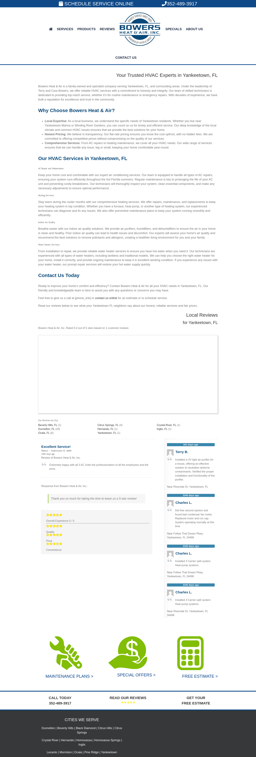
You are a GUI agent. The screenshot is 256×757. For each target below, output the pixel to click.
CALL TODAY (60, 698)
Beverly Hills (65, 728)
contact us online (106, 298)
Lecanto (52, 752)
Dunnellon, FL (46, 428)
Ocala (78, 752)
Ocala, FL (44, 432)
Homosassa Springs (107, 740)
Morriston (66, 752)
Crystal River (50, 740)
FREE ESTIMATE (196, 703)
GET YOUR (196, 698)
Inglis (81, 744)
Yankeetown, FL (106, 432)
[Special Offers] (128, 636)
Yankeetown (109, 752)
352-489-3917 (179, 3)
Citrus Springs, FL (108, 425)
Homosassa (84, 740)
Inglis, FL (162, 428)
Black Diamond (86, 728)
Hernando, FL (105, 428)
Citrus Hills (105, 728)
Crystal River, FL (166, 425)
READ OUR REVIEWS (128, 698)
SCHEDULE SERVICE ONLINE (96, 3)
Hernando (67, 740)
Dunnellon (48, 728)
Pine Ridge (91, 752)
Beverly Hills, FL (47, 425)
